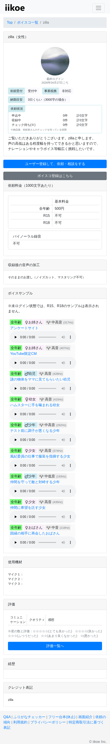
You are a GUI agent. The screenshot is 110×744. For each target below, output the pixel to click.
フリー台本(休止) (61, 717)
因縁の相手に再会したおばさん (35, 533)
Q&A (7, 717)
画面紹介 (85, 717)
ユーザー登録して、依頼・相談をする (55, 164)
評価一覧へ (55, 646)
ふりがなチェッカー (29, 717)
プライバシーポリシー (48, 722)
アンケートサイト (24, 328)
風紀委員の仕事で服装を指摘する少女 (40, 456)
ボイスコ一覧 (27, 22)
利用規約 (20, 722)
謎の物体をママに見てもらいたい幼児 (40, 379)
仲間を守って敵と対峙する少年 (35, 482)
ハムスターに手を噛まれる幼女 (35, 405)
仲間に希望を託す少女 (28, 507)
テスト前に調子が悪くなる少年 (35, 431)
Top (10, 22)
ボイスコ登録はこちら (55, 176)
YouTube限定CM (23, 354)
